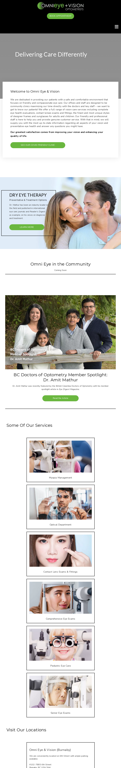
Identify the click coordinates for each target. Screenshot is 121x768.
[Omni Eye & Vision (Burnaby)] (60, 750)
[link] (60, 6)
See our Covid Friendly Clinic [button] (38, 145)
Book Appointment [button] (61, 15)
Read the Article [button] (60, 398)
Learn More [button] (27, 227)
